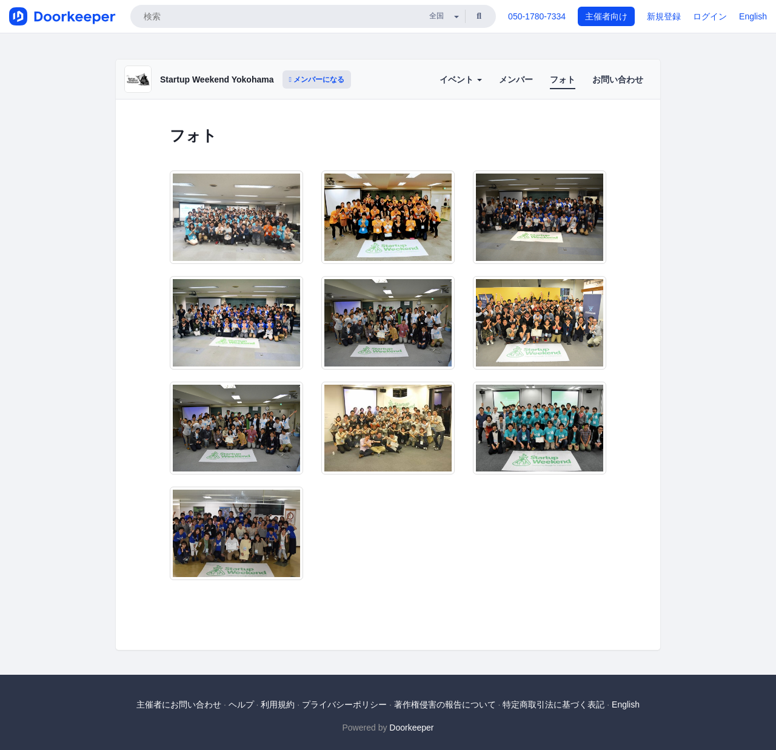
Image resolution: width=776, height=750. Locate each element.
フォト (562, 79)
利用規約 (278, 704)
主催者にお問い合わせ (178, 704)
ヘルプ (241, 704)
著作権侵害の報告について (445, 704)
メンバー (516, 79)
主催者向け (606, 16)
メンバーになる (317, 79)
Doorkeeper (411, 727)
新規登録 (664, 16)
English (753, 16)
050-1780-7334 (537, 16)
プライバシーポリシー (344, 704)
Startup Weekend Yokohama (217, 79)
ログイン (710, 16)
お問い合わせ (617, 79)
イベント (461, 79)
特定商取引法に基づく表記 (553, 704)
